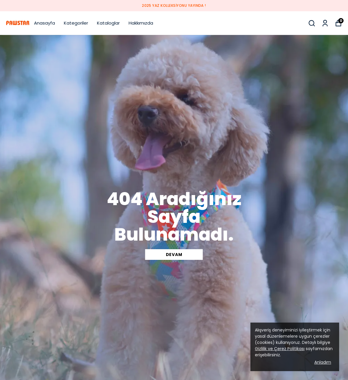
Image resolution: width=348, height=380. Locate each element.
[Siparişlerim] (325, 23)
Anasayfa (44, 23)
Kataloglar (108, 23)
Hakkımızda (141, 23)
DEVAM (174, 254)
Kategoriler (76, 23)
